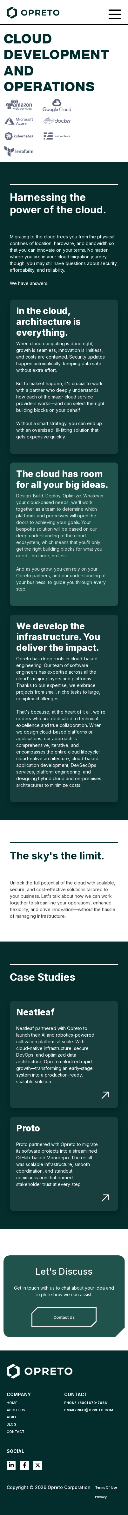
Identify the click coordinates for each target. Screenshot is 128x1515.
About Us (16, 1410)
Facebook (24, 1465)
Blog (12, 1424)
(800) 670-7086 (92, 1403)
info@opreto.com (95, 1410)
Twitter (37, 1465)
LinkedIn (11, 1465)
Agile (12, 1417)
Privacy (101, 1497)
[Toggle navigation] (115, 14)
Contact (15, 1432)
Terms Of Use (106, 1488)
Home (12, 1403)
